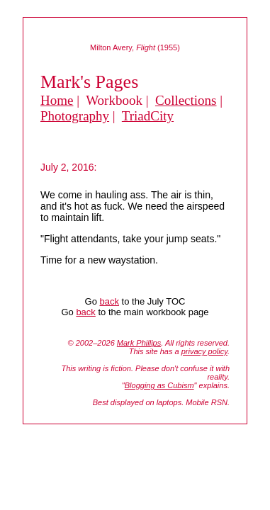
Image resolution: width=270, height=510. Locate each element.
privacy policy (204, 351)
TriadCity (148, 115)
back (109, 301)
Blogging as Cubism (159, 385)
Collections (186, 100)
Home (56, 100)
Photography (74, 115)
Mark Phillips (139, 343)
